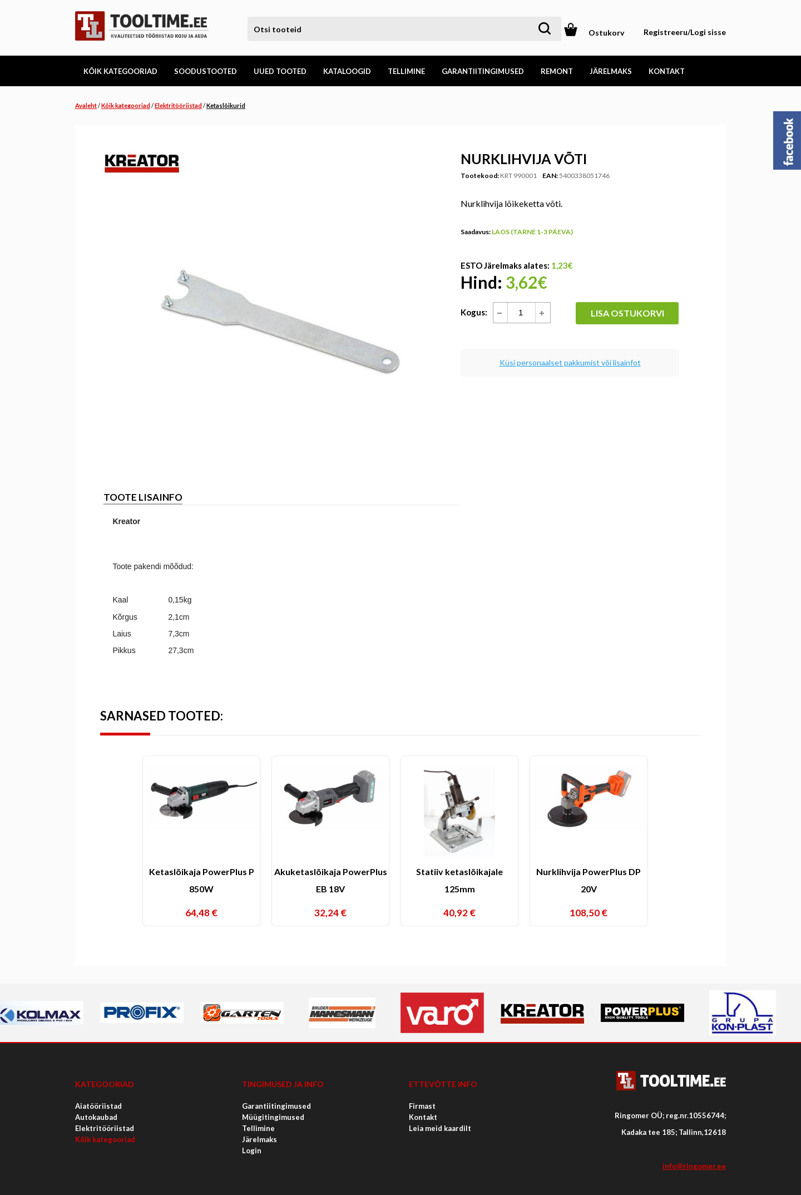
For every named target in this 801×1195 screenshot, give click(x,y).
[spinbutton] (527, 312)
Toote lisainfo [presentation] (142, 497)
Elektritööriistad (178, 105)
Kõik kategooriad (125, 105)
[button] (542, 313)
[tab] (142, 498)
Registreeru (666, 32)
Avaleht (86, 105)
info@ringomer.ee (694, 1166)
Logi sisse (708, 32)
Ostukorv (606, 32)
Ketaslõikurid (225, 105)
